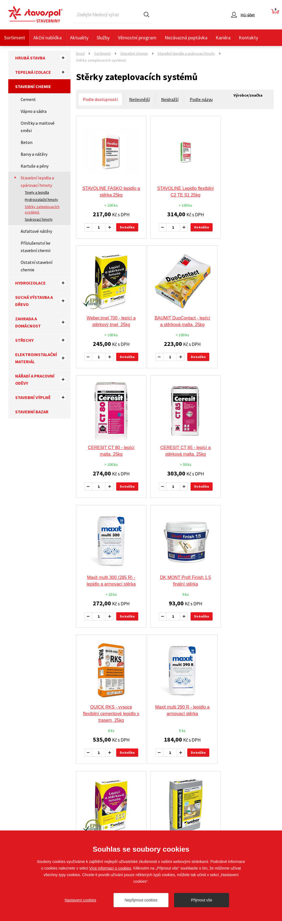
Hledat (146, 14)
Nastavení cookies (80, 900)
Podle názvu (201, 99)
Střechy (42, 340)
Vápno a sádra (34, 111)
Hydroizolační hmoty (41, 199)
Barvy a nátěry (34, 154)
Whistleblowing (157, 829)
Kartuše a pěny (34, 166)
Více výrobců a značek (141, 758)
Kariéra (223, 37)
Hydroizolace (42, 283)
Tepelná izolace (42, 72)
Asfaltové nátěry (36, 231)
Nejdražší (169, 99)
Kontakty (248, 37)
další (209, 643)
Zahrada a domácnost (42, 322)
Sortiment (14, 37)
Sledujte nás (263, 804)
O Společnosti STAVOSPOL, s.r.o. (98, 821)
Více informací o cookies (110, 868)
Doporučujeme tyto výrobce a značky (141, 693)
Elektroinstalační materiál (42, 358)
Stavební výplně (42, 397)
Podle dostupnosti (100, 99)
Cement (28, 99)
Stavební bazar (31, 411)
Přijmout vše (201, 900)
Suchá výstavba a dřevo (42, 300)
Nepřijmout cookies (140, 900)
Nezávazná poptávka (186, 37)
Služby (103, 37)
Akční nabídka (47, 37)
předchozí (145, 643)
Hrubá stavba (42, 57)
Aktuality (79, 37)
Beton (26, 142)
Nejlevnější (139, 99)
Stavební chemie (33, 86)
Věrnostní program (137, 37)
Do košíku (124, 220)
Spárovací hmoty (39, 219)
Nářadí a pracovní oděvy (42, 379)
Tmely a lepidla (37, 192)
